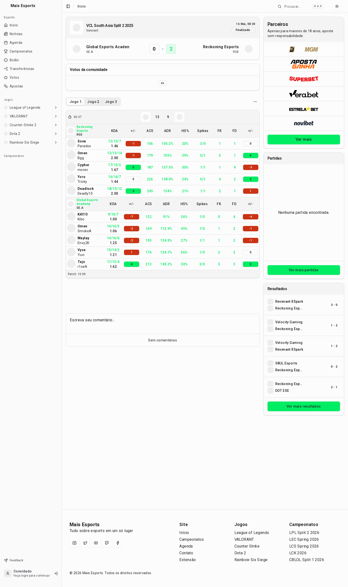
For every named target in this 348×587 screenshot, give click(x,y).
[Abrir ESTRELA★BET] (304, 108)
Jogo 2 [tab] (93, 102)
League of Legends (251, 532)
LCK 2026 (297, 553)
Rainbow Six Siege (251, 559)
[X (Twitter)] (85, 543)
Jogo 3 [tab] (111, 102)
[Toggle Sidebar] (62, 293)
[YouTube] (96, 543)
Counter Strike (247, 546)
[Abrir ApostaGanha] (304, 64)
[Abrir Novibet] (304, 123)
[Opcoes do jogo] (255, 101)
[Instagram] (74, 543)
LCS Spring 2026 (304, 546)
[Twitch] (107, 543)
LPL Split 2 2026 (304, 532)
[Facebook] (118, 543)
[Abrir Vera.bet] (304, 93)
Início (184, 532)
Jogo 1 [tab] (75, 102)
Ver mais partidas (304, 270)
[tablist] (93, 101)
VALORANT (244, 539)
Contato (186, 553)
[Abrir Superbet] (304, 78)
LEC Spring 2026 (304, 539)
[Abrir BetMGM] (304, 49)
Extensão (187, 559)
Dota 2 (240, 553)
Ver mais (304, 139)
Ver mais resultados (304, 406)
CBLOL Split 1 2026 (306, 559)
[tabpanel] (163, 194)
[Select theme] (337, 6)
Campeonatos (191, 539)
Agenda (186, 546)
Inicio (82, 6)
